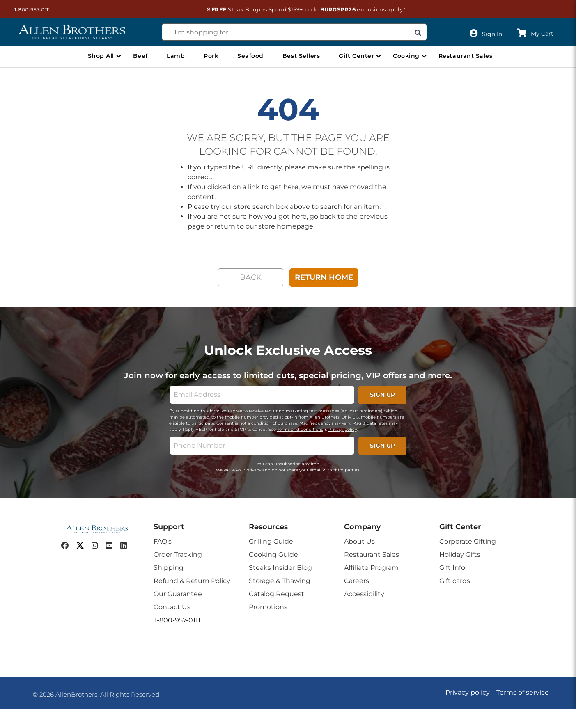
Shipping (169, 568)
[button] (28, 10)
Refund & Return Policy (192, 581)
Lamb (176, 55)
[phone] (262, 446)
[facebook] (65, 545)
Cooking (406, 55)
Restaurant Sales (465, 55)
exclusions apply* (381, 9)
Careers (356, 581)
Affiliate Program (371, 568)
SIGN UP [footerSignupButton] (382, 394)
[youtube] (109, 545)
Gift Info (452, 568)
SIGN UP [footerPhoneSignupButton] (382, 445)
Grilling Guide (271, 541)
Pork (211, 55)
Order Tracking (178, 554)
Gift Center (356, 55)
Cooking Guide (273, 554)
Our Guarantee (178, 594)
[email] (262, 395)
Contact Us (172, 607)
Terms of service (522, 692)
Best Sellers (301, 55)
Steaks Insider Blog (280, 568)
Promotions (268, 607)
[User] (488, 33)
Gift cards (454, 581)
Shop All (101, 55)
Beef (140, 55)
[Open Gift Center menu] (378, 56)
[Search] (418, 32)
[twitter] (80, 545)
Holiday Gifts (459, 554)
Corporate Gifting (467, 541)
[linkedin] (123, 545)
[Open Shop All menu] (119, 56)
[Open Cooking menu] (424, 56)
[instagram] (95, 545)
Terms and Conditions (300, 429)
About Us (359, 541)
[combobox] (294, 32)
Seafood (250, 55)
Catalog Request (276, 594)
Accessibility (364, 594)
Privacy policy (342, 429)
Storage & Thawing (279, 581)
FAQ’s (163, 541)
